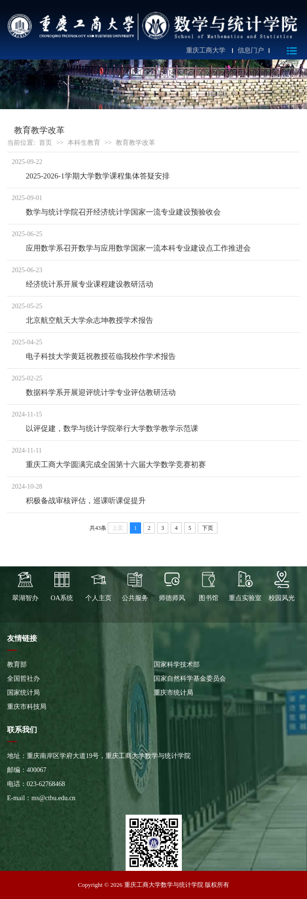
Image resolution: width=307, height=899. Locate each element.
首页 (45, 142)
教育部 (17, 664)
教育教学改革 (135, 142)
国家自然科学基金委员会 (190, 678)
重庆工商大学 (205, 50)
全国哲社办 (23, 678)
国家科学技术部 (177, 664)
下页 (207, 528)
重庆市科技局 (26, 706)
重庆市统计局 (173, 692)
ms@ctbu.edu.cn (53, 798)
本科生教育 (83, 142)
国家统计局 (23, 692)
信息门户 (251, 50)
